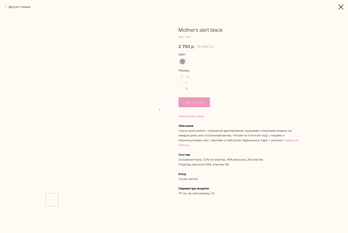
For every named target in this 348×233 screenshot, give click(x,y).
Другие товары (19, 7)
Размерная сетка (191, 116)
